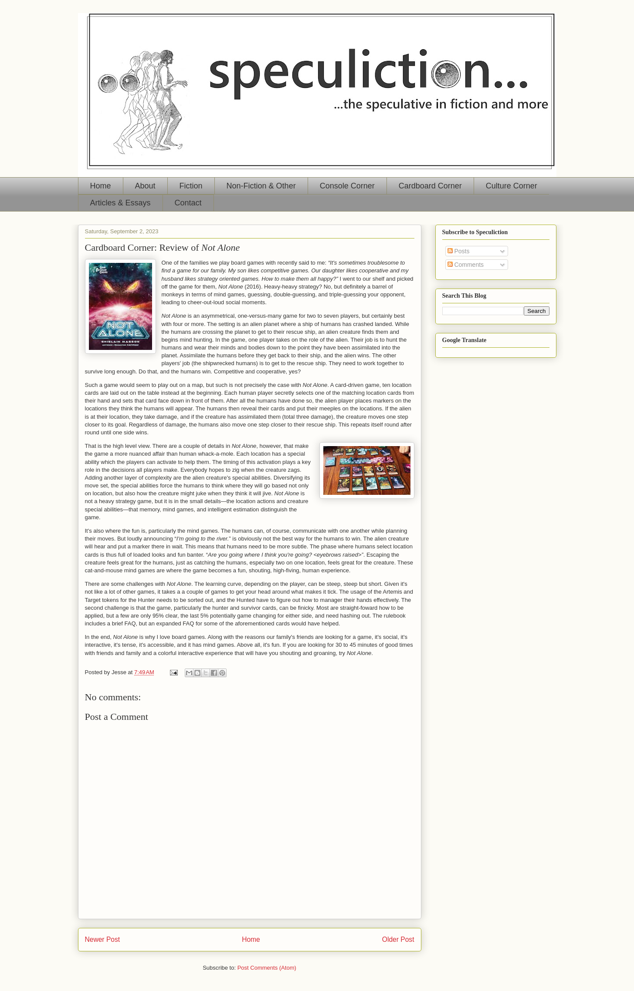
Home (100, 185)
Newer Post (102, 939)
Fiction (191, 185)
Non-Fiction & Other (261, 185)
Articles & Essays (120, 202)
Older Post (398, 939)
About (145, 185)
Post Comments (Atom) (266, 967)
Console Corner (347, 185)
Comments (466, 264)
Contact (188, 202)
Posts (459, 251)
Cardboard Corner (430, 185)
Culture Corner (511, 185)
